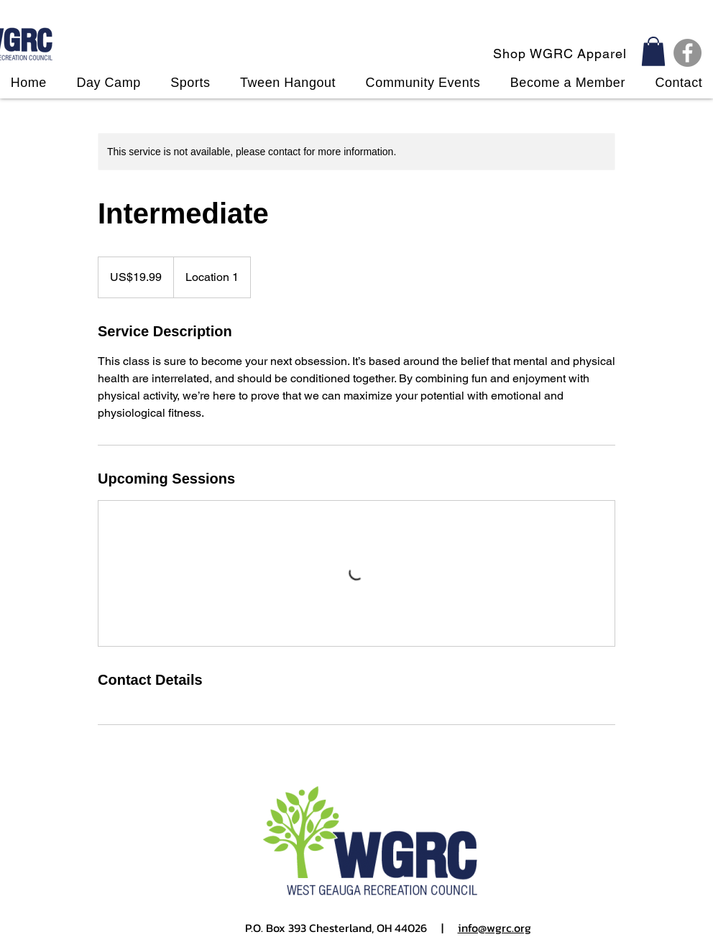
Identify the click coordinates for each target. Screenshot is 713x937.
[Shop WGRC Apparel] (561, 53)
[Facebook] (687, 53)
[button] (653, 51)
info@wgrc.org (494, 927)
